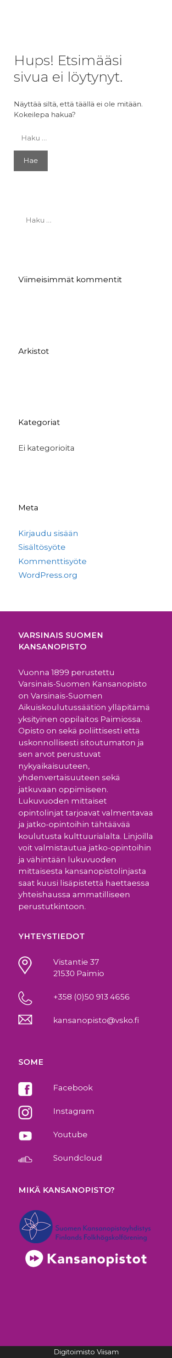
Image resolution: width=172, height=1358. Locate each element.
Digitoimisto (74, 1351)
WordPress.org (48, 575)
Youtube (70, 1134)
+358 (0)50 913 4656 (91, 996)
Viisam (108, 1351)
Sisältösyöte (42, 547)
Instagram (73, 1111)
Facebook (73, 1087)
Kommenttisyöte (52, 561)
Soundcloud (77, 1157)
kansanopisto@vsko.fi (96, 1020)
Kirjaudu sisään (48, 533)
